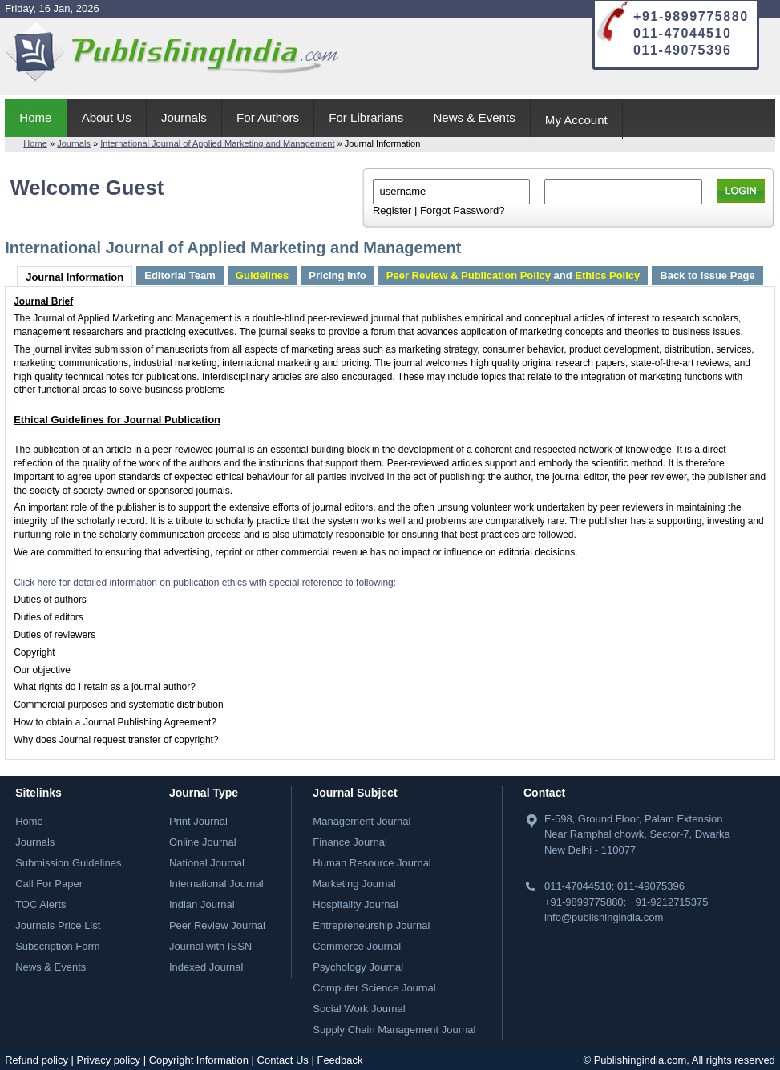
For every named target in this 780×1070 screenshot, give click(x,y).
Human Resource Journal (371, 863)
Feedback (339, 1060)
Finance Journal (350, 842)
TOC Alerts (40, 904)
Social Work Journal (359, 1009)
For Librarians (366, 117)
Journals (184, 117)
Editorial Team (180, 275)
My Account (576, 120)
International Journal (216, 884)
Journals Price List (57, 925)
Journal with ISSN (210, 946)
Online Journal (202, 842)
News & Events (474, 117)
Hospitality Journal (355, 904)
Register (392, 210)
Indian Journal (202, 904)
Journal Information (74, 277)
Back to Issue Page (707, 275)
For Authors (267, 117)
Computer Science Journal (374, 988)
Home (35, 117)
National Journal (207, 863)
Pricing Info (337, 275)
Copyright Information (199, 1060)
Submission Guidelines (68, 863)
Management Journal (361, 821)
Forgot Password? (462, 210)
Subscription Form (57, 946)
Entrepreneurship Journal (371, 925)
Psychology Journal (358, 967)
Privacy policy (108, 1060)
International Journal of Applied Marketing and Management (217, 143)
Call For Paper (49, 884)
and (513, 275)
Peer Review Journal (217, 925)
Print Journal (198, 821)
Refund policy (36, 1060)
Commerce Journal (357, 946)
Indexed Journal (206, 967)
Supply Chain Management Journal (394, 1030)
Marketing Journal (354, 884)
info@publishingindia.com (603, 917)
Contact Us (283, 1060)
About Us (106, 117)
